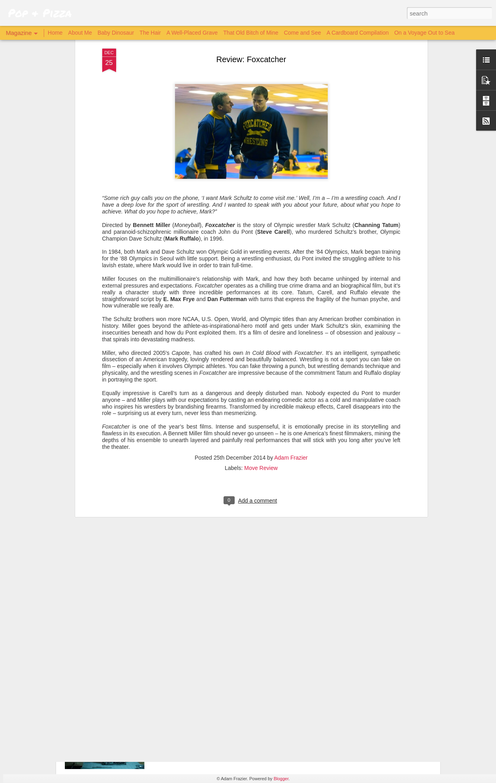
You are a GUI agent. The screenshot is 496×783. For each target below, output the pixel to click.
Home (55, 32)
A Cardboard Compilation (358, 32)
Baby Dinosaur (115, 32)
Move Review (261, 377)
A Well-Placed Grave (192, 32)
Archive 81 (183, 692)
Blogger (281, 778)
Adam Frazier (291, 367)
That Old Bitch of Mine (250, 32)
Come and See (302, 32)
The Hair (150, 32)
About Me (80, 32)
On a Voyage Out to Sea (424, 32)
